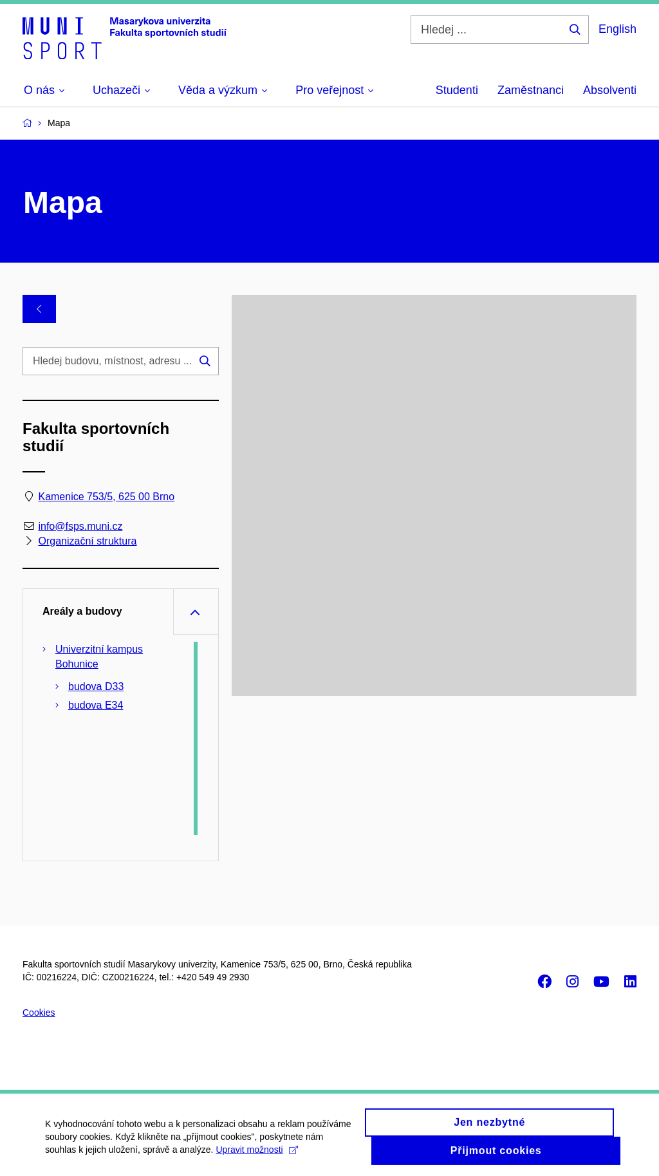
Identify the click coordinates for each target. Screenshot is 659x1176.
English (617, 29)
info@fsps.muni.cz (80, 526)
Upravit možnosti (256, 1155)
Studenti (457, 90)
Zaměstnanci (530, 90)
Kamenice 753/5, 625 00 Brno (106, 496)
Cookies (39, 1012)
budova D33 (96, 686)
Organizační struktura (87, 541)
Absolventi (609, 90)
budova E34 (95, 705)
